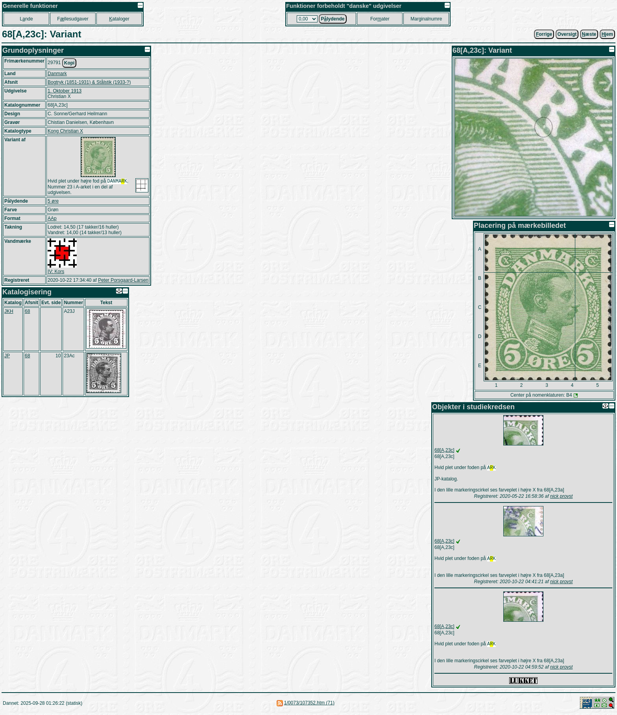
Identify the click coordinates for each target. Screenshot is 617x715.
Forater (380, 19)
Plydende (332, 19)
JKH (8, 312)
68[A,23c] (444, 450)
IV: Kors (56, 272)
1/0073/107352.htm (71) (309, 705)
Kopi (69, 63)
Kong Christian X (65, 131)
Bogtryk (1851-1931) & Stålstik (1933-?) (89, 82)
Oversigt (567, 34)
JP (7, 356)
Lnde (26, 19)
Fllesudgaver (72, 19)
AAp (52, 219)
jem (607, 34)
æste (589, 34)
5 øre (53, 202)
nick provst (561, 497)
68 (27, 312)
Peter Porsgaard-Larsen (123, 281)
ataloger (119, 19)
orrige (544, 34)
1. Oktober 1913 (64, 91)
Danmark (57, 73)
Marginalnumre (426, 19)
